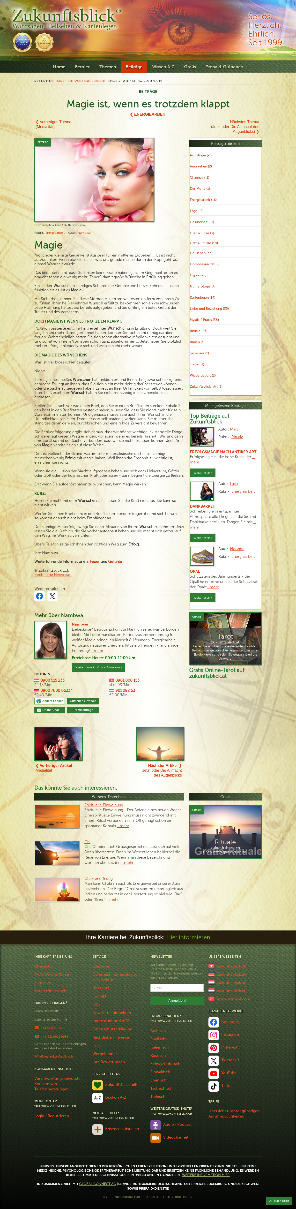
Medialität (54, 767)
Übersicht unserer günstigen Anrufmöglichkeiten (234, 1113)
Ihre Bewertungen (108, 1062)
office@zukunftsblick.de (56, 1056)
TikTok (226, 1086)
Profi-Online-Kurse (51, 974)
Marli (234, 429)
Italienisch (159, 1047)
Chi (87, 842)
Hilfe (96, 1004)
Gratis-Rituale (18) (204, 243)
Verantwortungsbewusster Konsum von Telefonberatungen (58, 1083)
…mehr (213, 587)
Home (59, 66)
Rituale (237, 437)
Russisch (158, 1055)
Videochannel (175, 1137)
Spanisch (158, 1080)
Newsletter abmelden (111, 1013)
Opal (195, 571)
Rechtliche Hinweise (110, 1037)
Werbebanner (104, 1054)
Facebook (230, 1022)
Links (96, 1045)
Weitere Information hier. (206, 1175)
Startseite (100, 966)
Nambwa (84, 232)
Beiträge (134, 66)
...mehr (97, 651)
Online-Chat (52, 710)
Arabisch (158, 1031)
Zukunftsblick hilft (121, 1084)
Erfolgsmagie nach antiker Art (223, 452)
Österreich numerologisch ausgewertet (116, 977)
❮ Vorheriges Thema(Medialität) (53, 124)
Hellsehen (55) (201, 253)
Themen (107, 66)
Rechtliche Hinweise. (52, 575)
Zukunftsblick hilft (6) (206, 386)
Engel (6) (196, 211)
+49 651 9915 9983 (54, 1036)
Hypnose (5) (199, 275)
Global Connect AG (97, 1184)
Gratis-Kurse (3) (202, 233)
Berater (82, 66)
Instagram (230, 1034)
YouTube (229, 1073)
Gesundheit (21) (202, 222)
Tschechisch (161, 1088)
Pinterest (229, 1047)
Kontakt (99, 996)
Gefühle (115, 561)
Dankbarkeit (203, 506)
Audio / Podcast (177, 1124)
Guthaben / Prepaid (83, 701)
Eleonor (237, 549)
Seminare (42, 983)
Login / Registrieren (51, 1116)
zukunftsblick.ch (231, 966)
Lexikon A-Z (115, 1097)
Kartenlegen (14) (202, 297)
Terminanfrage (83, 710)
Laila (234, 484)
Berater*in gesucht (51, 991)
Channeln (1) (199, 177)
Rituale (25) (198, 331)
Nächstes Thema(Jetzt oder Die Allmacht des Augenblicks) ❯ (235, 127)
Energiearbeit (94, 81)
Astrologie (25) (201, 155)
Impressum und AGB (111, 1021)
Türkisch (157, 1097)
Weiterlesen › (202, 473)
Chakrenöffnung (98, 879)
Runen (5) (197, 342)
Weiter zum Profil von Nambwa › (98, 667)
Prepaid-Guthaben (224, 66)
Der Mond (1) (200, 188)
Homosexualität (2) (204, 264)
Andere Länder (52, 701)
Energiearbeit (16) (203, 200)
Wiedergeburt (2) (203, 375)
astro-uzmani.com (233, 999)
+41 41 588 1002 (52, 1028)
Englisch (157, 1039)
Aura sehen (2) (201, 166)
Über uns (100, 988)
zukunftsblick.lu (231, 991)
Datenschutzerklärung (112, 1029)
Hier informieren (188, 937)
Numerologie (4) (202, 286)
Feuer (95, 561)
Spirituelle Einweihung (103, 805)
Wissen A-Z (163, 66)
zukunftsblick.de (231, 974)
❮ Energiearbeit (148, 114)
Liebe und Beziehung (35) (209, 308)
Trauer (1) (197, 364)
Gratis (190, 66)
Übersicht (43, 966)
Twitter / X (230, 1060)
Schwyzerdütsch (165, 1064)
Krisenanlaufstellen (122, 1129)
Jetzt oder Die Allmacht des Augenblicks (162, 770)
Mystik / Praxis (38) (204, 320)
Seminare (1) (199, 353)
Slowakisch (160, 1072)
